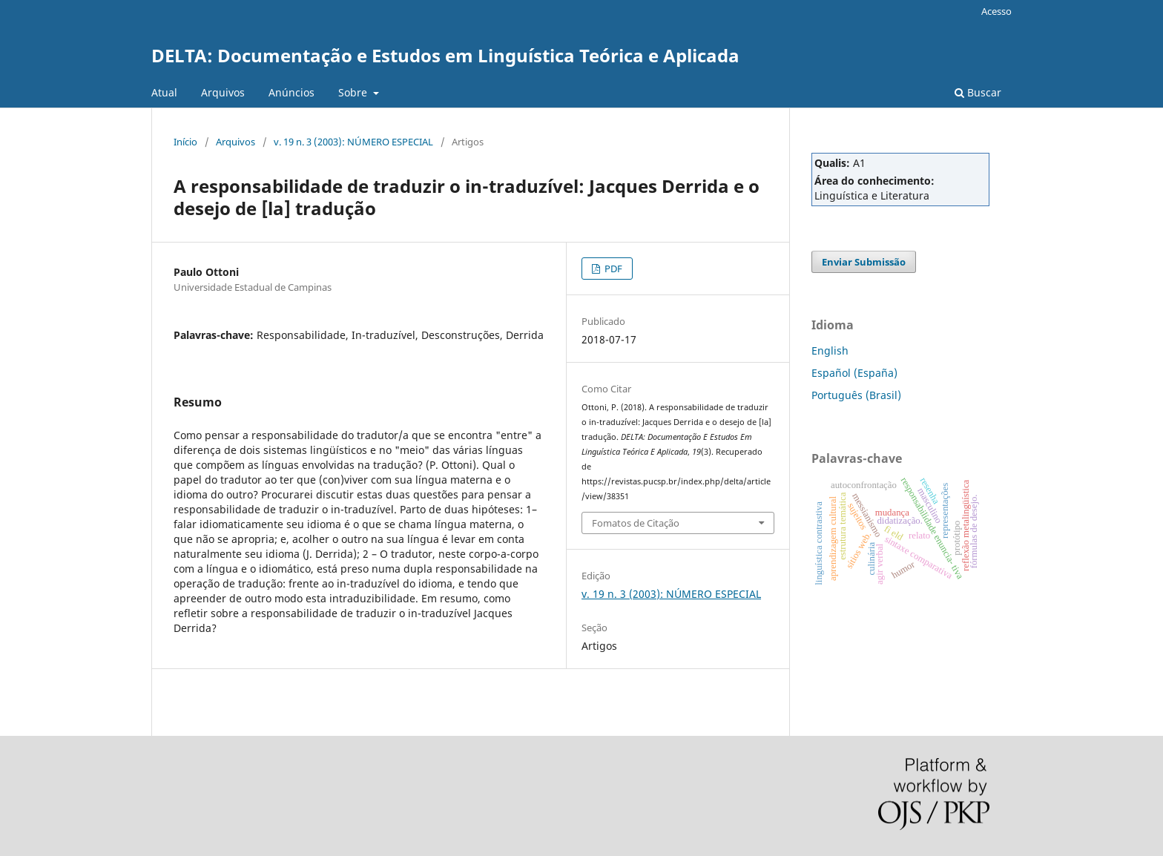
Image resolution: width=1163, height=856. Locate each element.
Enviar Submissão (864, 262)
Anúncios (291, 92)
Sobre (354, 92)
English (830, 350)
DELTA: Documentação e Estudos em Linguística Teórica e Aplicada (445, 55)
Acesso (996, 11)
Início (185, 141)
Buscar (978, 92)
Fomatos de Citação (635, 523)
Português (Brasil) (856, 395)
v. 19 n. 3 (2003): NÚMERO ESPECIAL (353, 141)
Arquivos (223, 92)
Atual (164, 92)
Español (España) (854, 373)
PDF (612, 268)
